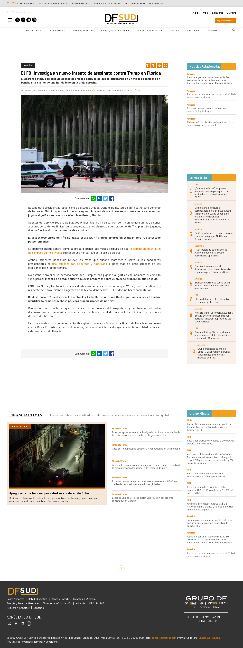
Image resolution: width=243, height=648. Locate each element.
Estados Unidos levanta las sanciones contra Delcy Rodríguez (207, 110)
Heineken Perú (27, 3)
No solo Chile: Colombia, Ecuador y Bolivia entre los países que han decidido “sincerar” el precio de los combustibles (214, 317)
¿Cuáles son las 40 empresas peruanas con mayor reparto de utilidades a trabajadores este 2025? (212, 192)
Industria (174, 30)
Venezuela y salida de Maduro (53, 3)
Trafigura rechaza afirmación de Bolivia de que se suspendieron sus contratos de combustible (210, 522)
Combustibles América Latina (107, 3)
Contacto (39, 608)
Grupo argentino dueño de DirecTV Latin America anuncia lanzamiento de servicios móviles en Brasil (214, 353)
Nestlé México (156, 3)
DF (188, 617)
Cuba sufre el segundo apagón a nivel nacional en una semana (146, 448)
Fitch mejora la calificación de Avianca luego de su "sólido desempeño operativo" (211, 252)
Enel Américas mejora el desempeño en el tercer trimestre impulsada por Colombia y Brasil (213, 269)
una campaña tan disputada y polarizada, (79, 264)
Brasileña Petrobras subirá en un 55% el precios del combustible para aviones (212, 285)
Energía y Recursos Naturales (115, 30)
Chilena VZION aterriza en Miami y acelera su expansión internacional (210, 123)
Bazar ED (212, 620)
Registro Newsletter (225, 20)
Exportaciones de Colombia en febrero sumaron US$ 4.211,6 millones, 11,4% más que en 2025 (210, 490)
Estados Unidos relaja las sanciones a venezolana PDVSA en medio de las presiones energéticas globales (145, 483)
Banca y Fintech (57, 30)
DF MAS (205, 617)
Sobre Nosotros (15, 599)
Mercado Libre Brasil (135, 3)
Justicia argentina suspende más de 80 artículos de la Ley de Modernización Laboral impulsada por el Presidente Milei (210, 80)
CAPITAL (216, 617)
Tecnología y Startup (83, 30)
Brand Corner (193, 30)
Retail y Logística (34, 30)
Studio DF (212, 30)
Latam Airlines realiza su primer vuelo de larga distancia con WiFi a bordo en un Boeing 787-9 (209, 427)
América (191, 74)
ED (224, 617)
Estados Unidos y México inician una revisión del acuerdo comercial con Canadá (142, 499)
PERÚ (205, 13)
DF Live (201, 620)
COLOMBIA (217, 13)
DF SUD (195, 617)
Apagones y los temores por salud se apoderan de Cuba (49, 493)
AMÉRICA (231, 13)
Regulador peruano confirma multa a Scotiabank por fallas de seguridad (207, 475)
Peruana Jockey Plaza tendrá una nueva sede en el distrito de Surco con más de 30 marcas (213, 335)
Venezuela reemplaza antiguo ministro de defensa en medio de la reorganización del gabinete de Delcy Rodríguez (146, 466)
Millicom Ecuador (80, 3)
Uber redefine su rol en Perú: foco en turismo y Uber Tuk (213, 300)
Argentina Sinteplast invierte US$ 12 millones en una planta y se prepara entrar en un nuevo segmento (210, 506)
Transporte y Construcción (149, 30)
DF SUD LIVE (96, 603)
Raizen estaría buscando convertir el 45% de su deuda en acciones (211, 96)
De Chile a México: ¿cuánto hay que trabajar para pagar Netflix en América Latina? (214, 236)
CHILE (195, 13)
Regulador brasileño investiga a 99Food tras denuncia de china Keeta (211, 442)
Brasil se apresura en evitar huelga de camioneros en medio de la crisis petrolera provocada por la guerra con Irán (146, 434)
